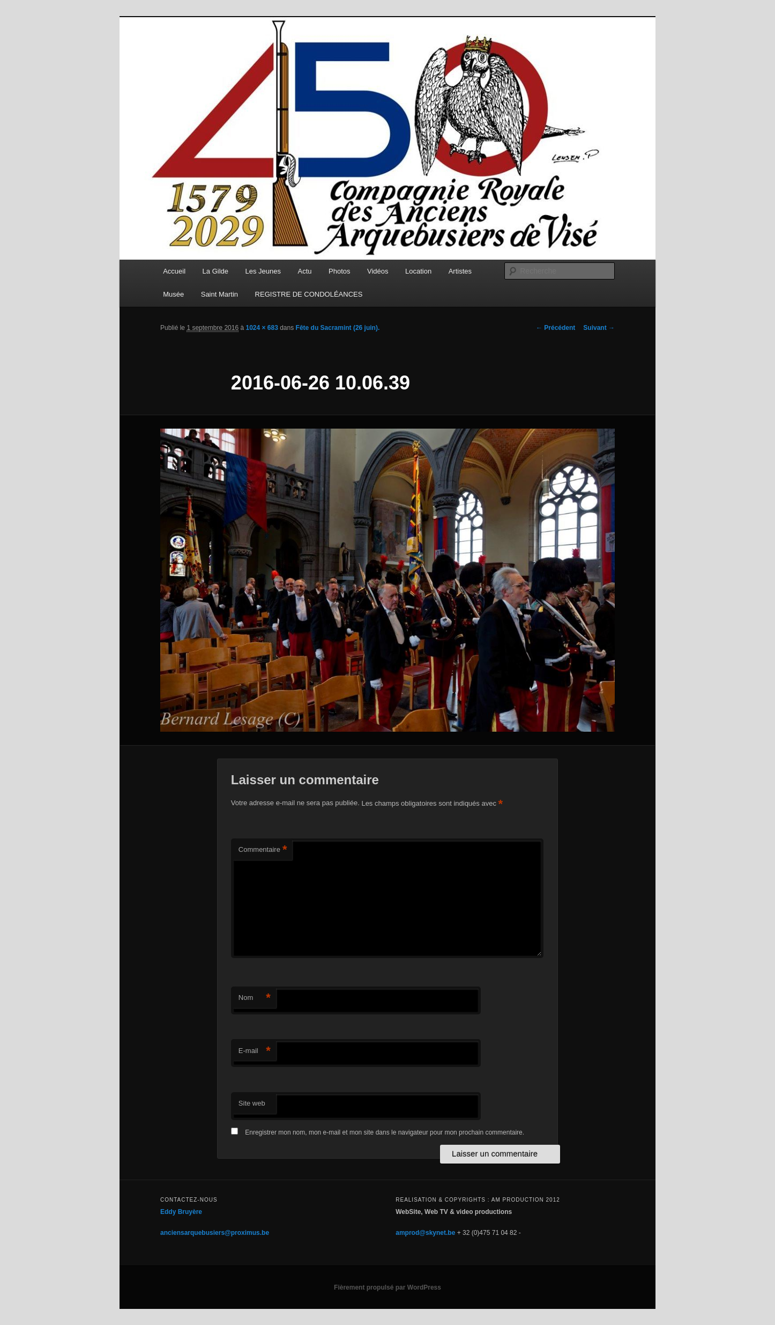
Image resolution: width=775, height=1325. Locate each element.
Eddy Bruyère (181, 1212)
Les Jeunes (263, 271)
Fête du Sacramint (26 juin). (338, 328)
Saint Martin (219, 294)
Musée (173, 294)
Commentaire (263, 850)
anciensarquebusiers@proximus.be (214, 1232)
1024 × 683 (261, 328)
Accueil (174, 271)
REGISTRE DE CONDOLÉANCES (309, 294)
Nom (255, 998)
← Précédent (555, 328)
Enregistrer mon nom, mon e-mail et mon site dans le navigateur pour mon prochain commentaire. (384, 1132)
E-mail (255, 1051)
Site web (252, 1103)
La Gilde (215, 271)
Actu (305, 271)
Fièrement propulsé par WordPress (387, 1287)
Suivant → (599, 328)
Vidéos (378, 271)
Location (418, 271)
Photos (339, 271)
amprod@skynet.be (425, 1232)
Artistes (460, 271)
